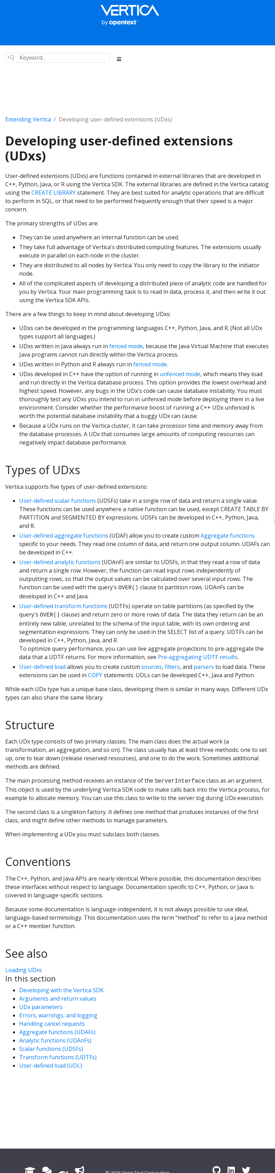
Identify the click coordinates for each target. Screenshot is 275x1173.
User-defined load (42, 667)
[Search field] (57, 58)
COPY (95, 675)
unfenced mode (180, 374)
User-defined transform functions (63, 606)
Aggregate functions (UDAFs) (57, 1032)
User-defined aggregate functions (63, 535)
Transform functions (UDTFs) (58, 1057)
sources (151, 667)
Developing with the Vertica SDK (61, 990)
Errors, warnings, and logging (58, 1015)
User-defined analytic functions (60, 562)
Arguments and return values (57, 998)
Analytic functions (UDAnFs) (55, 1040)
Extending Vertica (28, 119)
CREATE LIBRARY (53, 192)
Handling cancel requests (52, 1024)
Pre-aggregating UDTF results (198, 657)
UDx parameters (40, 1007)
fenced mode (126, 346)
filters (172, 667)
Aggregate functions (228, 535)
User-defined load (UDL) (50, 1065)
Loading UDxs (23, 970)
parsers (204, 667)
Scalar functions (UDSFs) (51, 1049)
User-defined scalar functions (57, 501)
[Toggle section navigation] (119, 59)
